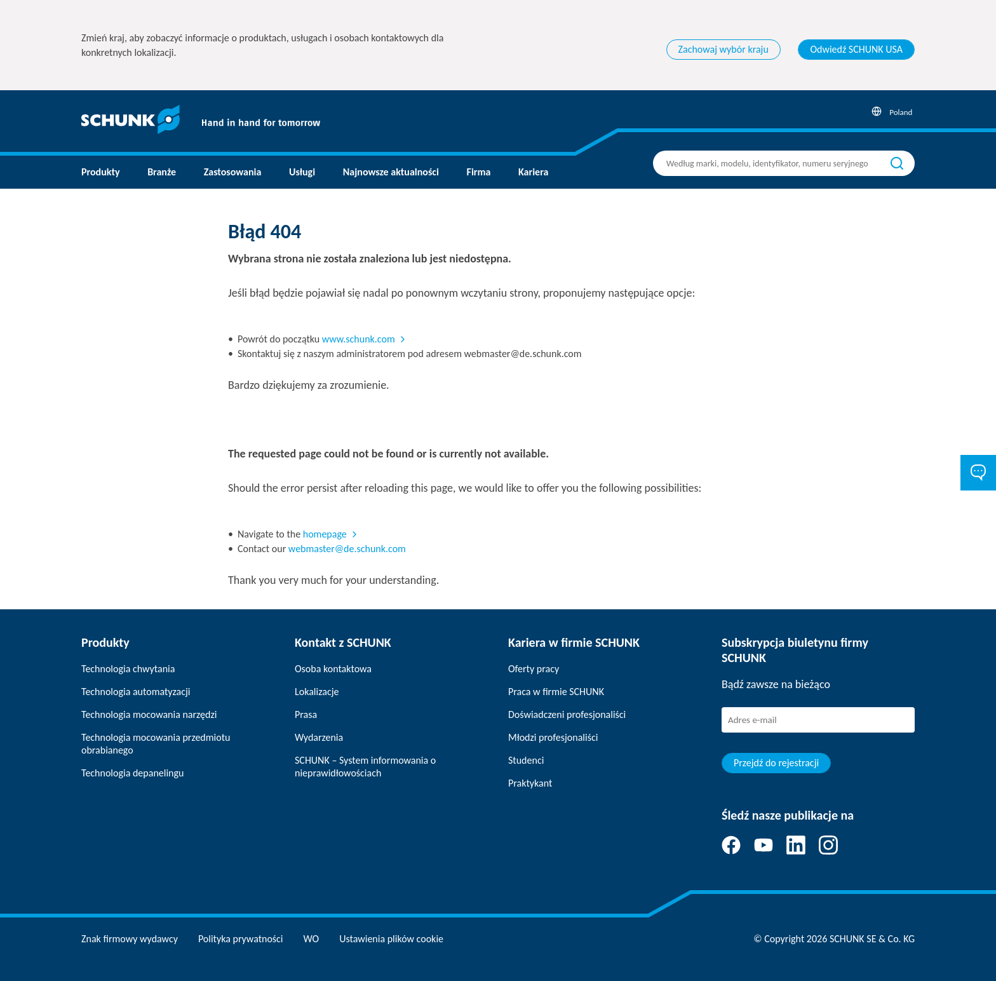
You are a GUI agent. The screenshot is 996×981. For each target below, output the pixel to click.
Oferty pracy (533, 669)
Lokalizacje (317, 692)
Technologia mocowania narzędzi (149, 714)
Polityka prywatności (240, 939)
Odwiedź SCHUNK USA (856, 49)
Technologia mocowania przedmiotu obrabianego (155, 743)
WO (312, 939)
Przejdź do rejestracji (776, 763)
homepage (325, 534)
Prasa (306, 714)
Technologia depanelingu (132, 773)
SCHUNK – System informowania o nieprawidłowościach (365, 766)
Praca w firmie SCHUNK (556, 692)
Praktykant (530, 783)
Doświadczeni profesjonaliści (567, 714)
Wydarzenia (319, 737)
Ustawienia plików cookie (391, 939)
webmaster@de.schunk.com (347, 549)
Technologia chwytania (128, 669)
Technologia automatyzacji (135, 692)
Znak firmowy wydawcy (129, 939)
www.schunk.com (358, 339)
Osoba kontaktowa (333, 669)
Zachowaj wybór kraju (723, 49)
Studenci (526, 760)
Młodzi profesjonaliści (553, 737)
